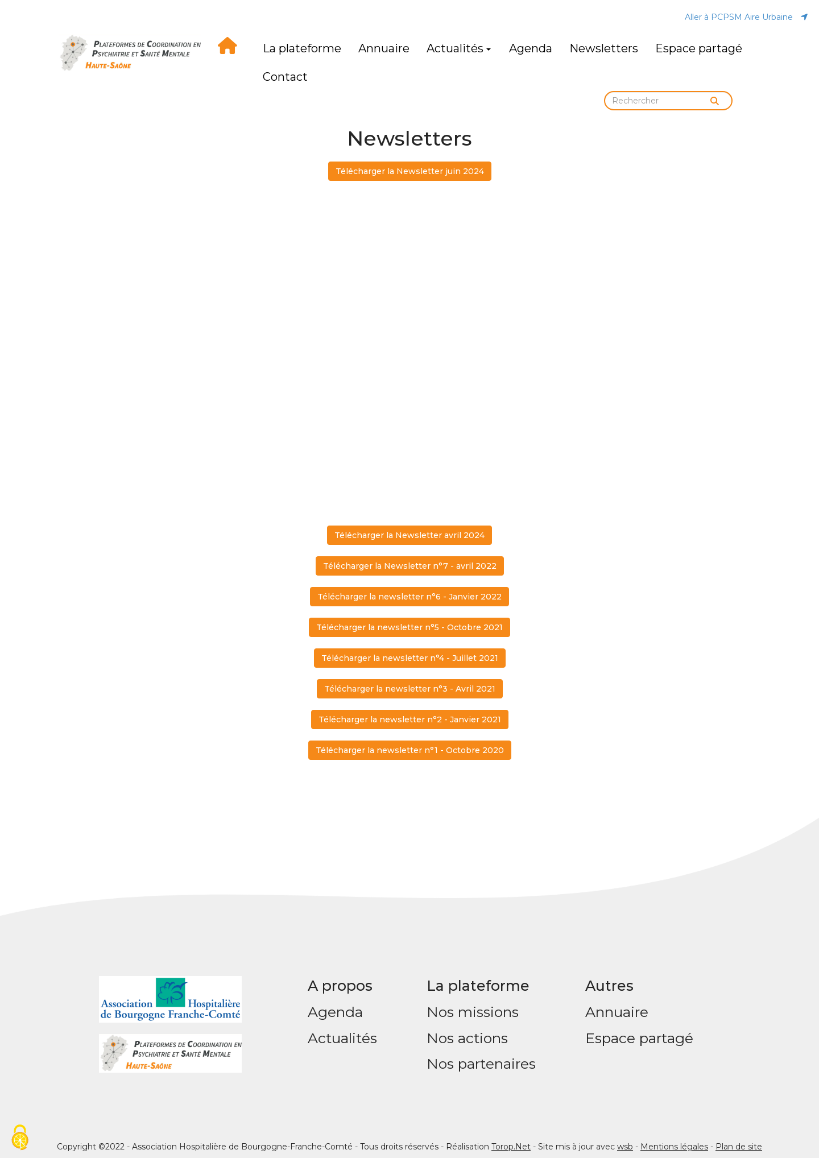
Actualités (459, 48)
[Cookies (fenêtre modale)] (20, 1138)
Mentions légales (674, 1147)
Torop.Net (511, 1147)
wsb (625, 1147)
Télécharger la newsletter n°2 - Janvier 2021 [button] (409, 719)
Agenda (530, 48)
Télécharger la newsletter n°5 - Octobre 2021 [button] (409, 627)
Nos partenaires (481, 1063)
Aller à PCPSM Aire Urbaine (746, 17)
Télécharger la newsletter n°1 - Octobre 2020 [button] (410, 750)
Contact (285, 77)
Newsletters (603, 48)
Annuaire (384, 48)
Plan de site (738, 1147)
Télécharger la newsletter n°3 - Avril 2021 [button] (409, 689)
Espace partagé (698, 48)
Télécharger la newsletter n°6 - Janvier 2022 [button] (409, 597)
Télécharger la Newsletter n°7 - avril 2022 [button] (410, 566)
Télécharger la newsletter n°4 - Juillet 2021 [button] (409, 658)
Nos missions (473, 1011)
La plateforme (302, 48)
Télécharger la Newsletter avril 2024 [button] (409, 535)
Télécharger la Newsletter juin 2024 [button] (410, 171)
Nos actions (467, 1038)
